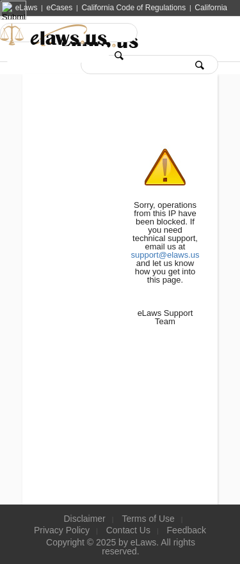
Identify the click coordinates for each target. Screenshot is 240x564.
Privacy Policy (62, 530)
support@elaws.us (165, 255)
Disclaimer (84, 518)
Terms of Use (148, 518)
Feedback (186, 530)
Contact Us (128, 530)
